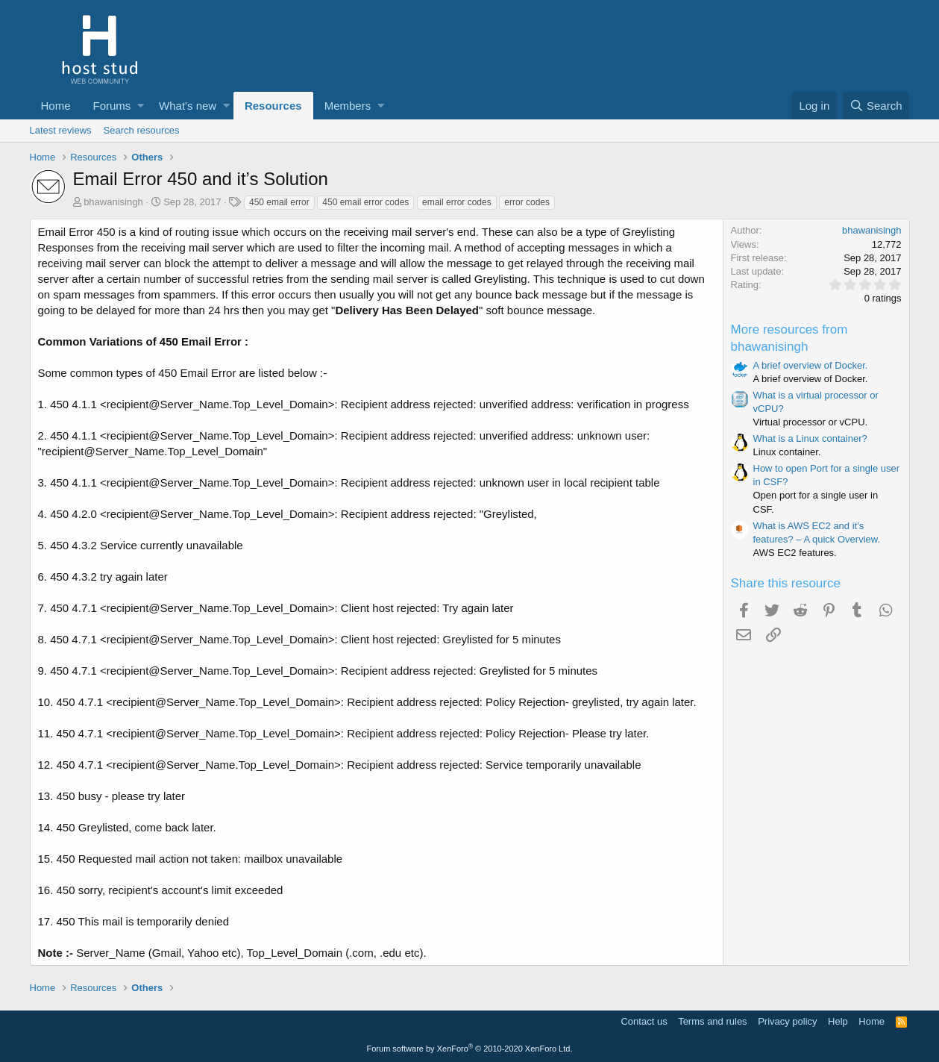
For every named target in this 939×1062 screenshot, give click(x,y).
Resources (273, 105)
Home (56, 105)
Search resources (142, 130)
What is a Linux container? (810, 438)
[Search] (876, 105)
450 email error (279, 202)
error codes (527, 202)
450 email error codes (365, 202)
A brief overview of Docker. (810, 365)
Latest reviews (61, 130)
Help (838, 1021)
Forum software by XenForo (470, 1048)
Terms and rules (712, 1021)
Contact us (644, 1021)
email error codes (457, 202)
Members (347, 105)
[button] (141, 105)
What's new (187, 105)
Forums (112, 105)
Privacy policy (787, 1021)
